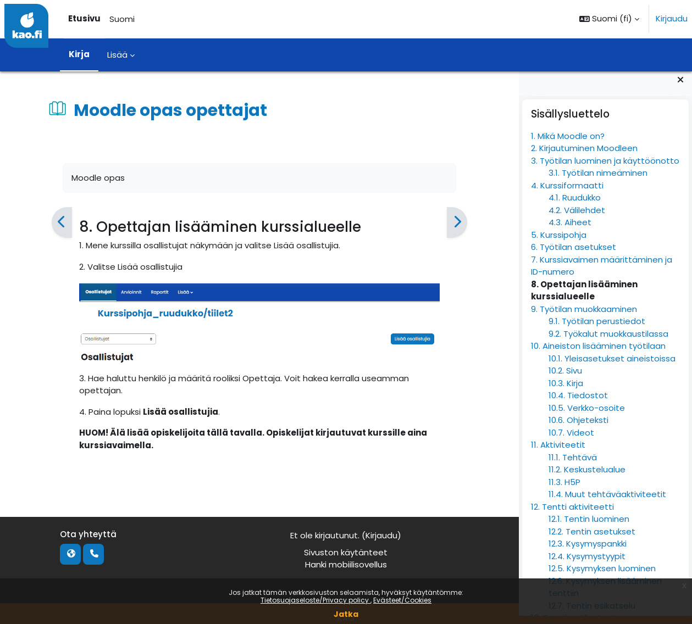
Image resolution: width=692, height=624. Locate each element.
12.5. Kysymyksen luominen (602, 577)
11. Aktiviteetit (558, 453)
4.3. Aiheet (570, 231)
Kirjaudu (672, 18)
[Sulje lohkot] (680, 88)
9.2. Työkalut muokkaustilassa (608, 342)
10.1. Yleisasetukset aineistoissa (612, 367)
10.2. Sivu (565, 379)
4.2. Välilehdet (577, 219)
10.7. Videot (571, 441)
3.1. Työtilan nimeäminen (598, 181)
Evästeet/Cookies (402, 600)
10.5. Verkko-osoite (587, 416)
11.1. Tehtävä (573, 466)
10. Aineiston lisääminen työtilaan (598, 354)
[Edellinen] (61, 222)
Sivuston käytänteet (345, 552)
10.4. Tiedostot (578, 404)
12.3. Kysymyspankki (588, 552)
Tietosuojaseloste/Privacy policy (315, 600)
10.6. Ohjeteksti (578, 428)
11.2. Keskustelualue (587, 478)
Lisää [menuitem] (117, 54)
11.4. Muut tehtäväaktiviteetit (607, 503)
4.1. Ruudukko (575, 206)
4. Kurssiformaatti (567, 194)
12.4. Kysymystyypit (587, 565)
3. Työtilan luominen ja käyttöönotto (605, 169)
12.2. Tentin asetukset (592, 540)
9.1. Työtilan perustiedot (597, 330)
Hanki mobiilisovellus (346, 564)
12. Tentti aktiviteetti (572, 515)
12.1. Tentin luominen (589, 527)
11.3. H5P (564, 491)
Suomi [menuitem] (122, 19)
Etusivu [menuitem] (84, 18)
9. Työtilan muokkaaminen (584, 318)
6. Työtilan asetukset (573, 255)
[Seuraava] (457, 222)
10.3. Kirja (566, 392)
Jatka (346, 614)
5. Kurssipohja (558, 243)
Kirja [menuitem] (79, 54)
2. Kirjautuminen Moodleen (584, 157)
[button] (609, 19)
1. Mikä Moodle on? (568, 145)
